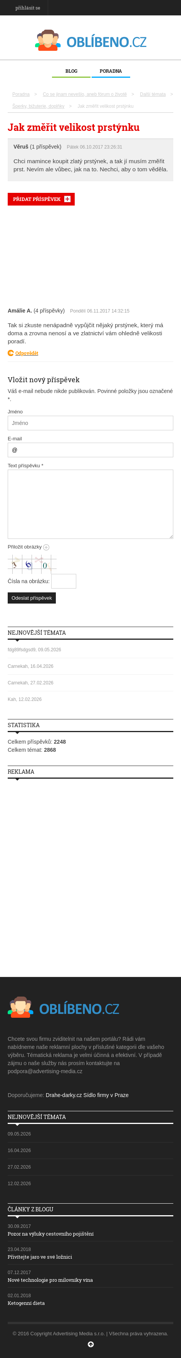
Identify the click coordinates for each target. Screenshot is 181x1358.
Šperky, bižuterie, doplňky (38, 106)
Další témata (153, 94)
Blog (71, 71)
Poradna (111, 71)
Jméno (15, 412)
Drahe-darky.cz (64, 1095)
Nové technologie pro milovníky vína (50, 1279)
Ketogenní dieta (26, 1302)
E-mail (15, 439)
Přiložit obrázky (28, 547)
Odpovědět (26, 353)
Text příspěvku (26, 465)
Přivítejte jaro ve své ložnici (40, 1256)
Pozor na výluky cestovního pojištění (51, 1233)
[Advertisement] (90, 254)
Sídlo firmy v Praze (106, 1095)
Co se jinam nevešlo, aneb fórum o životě (85, 94)
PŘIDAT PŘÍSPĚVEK (36, 199)
